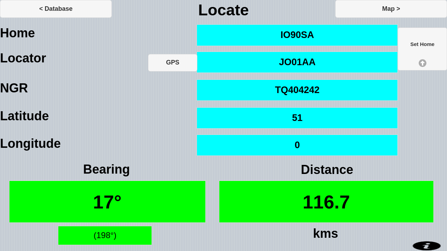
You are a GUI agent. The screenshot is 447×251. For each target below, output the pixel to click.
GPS (172, 62)
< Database (56, 8)
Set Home (422, 44)
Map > (391, 8)
